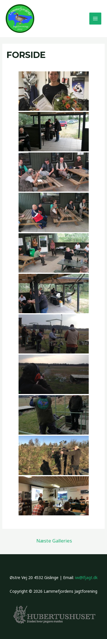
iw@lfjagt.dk (86, 577)
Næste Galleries (54, 540)
